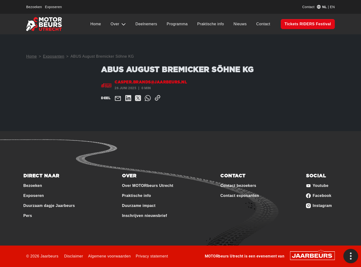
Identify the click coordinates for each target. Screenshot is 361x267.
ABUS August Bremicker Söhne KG (102, 56)
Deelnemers (146, 24)
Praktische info (210, 24)
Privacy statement (152, 256)
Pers (27, 216)
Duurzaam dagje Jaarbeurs (49, 206)
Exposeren (53, 7)
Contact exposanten (239, 196)
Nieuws (240, 24)
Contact (308, 7)
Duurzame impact (138, 206)
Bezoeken (34, 7)
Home (95, 24)
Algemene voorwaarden (109, 256)
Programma (177, 24)
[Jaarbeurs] (312, 255)
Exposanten (54, 56)
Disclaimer (73, 256)
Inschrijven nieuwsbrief (144, 216)
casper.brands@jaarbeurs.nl (151, 82)
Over (115, 24)
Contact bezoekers (238, 186)
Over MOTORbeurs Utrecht (147, 186)
